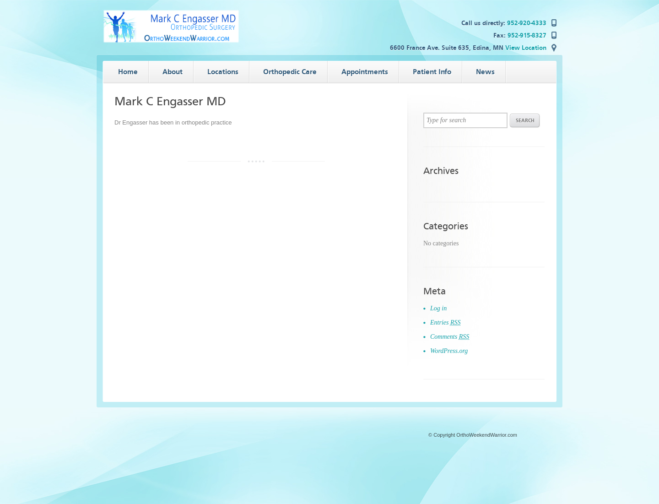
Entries (445, 322)
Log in (438, 308)
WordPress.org (449, 350)
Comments (449, 336)
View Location (525, 48)
